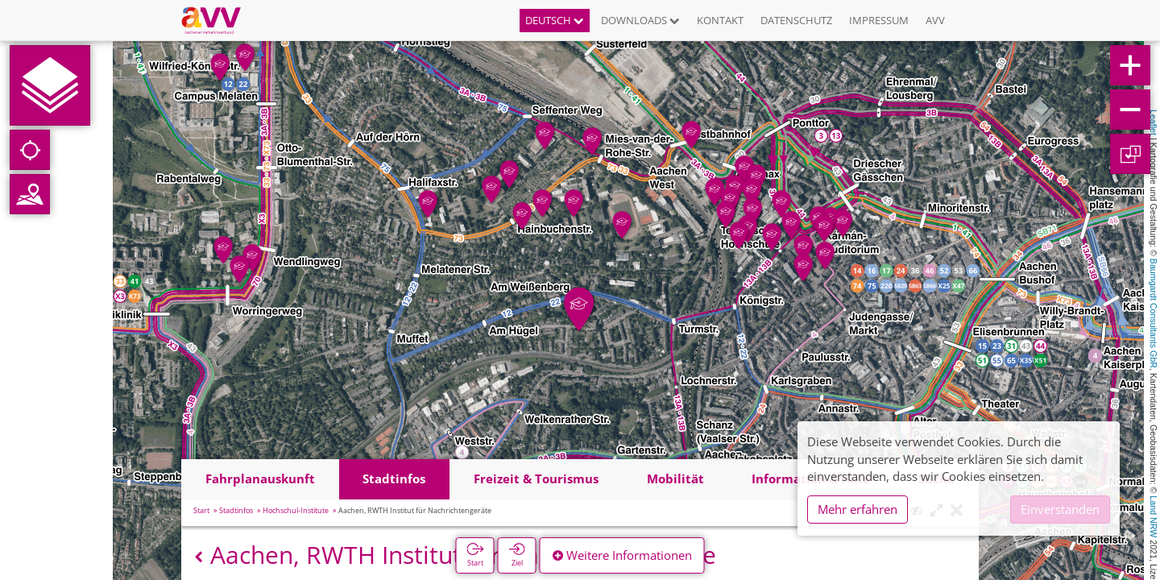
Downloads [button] (640, 20)
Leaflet (1153, 122)
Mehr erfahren (857, 509)
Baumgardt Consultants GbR (1153, 313)
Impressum (879, 20)
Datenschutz (796, 20)
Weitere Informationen (622, 555)
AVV (935, 20)
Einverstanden (1060, 509)
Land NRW (1153, 516)
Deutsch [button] (554, 20)
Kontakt (720, 20)
